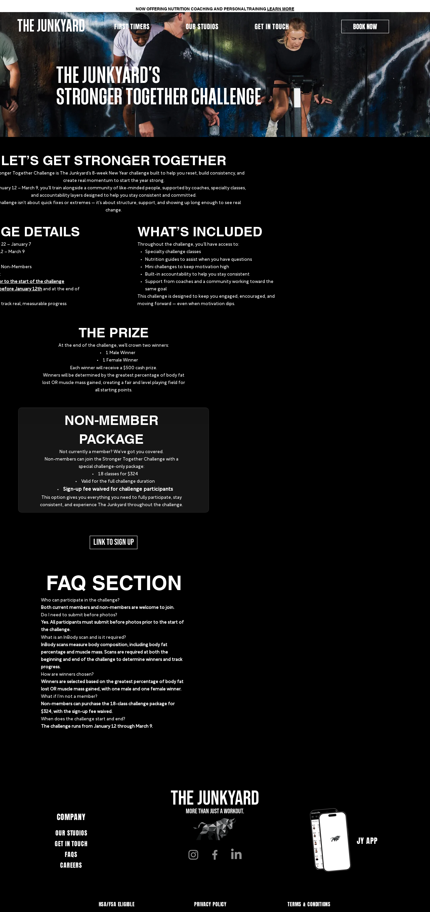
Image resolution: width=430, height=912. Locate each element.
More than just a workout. (215, 811)
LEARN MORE (280, 8)
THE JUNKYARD (215, 798)
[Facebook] (214, 854)
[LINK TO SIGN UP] (113, 542)
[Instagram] (193, 854)
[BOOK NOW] (365, 26)
